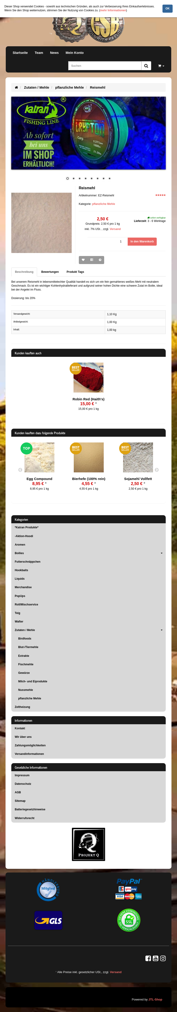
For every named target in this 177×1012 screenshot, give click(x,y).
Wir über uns (23, 737)
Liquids (20, 578)
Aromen (20, 544)
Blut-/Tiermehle (28, 647)
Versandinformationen (29, 754)
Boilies (90, 553)
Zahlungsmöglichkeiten (30, 745)
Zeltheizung (22, 707)
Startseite (20, 53)
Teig (17, 613)
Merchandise (23, 587)
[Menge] (108, 241)
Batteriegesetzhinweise (30, 809)
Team (39, 53)
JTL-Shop (155, 999)
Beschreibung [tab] (24, 271)
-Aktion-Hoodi (24, 536)
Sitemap (20, 801)
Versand (115, 229)
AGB (18, 792)
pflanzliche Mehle (103, 204)
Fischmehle (25, 664)
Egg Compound (39, 479)
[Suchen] (105, 65)
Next (156, 470)
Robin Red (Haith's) (89, 399)
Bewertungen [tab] (50, 271)
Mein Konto (75, 53)
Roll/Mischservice (26, 604)
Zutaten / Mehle (90, 630)
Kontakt (20, 728)
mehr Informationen (113, 10)
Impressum (22, 775)
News (54, 53)
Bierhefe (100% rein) (88, 479)
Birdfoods (24, 638)
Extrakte (23, 655)
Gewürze (24, 673)
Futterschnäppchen (27, 561)
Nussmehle (25, 690)
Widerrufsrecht (24, 818)
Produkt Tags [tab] (75, 271)
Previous (20, 470)
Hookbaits (21, 570)
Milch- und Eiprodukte (32, 681)
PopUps (20, 596)
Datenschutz (23, 783)
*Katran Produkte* (26, 527)
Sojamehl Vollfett (138, 479)
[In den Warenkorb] (142, 242)
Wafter (19, 621)
